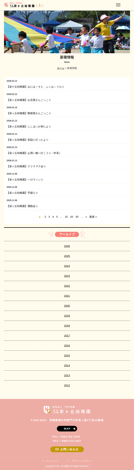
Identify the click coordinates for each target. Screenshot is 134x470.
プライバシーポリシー (81, 461)
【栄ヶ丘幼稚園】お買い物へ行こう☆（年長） (34, 152)
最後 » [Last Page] (93, 216)
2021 (67, 295)
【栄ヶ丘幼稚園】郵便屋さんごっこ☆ (29, 113)
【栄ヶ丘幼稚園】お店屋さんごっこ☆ (29, 99)
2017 (67, 335)
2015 (67, 355)
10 (66, 216)
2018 (67, 325)
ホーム (60, 68)
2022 (67, 285)
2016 (67, 345)
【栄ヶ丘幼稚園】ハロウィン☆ (25, 179)
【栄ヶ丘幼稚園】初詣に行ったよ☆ (28, 139)
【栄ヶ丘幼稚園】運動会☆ (22, 206)
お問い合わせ (67, 449)
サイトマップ (52, 461)
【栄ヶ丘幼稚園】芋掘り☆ (22, 192)
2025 (67, 255)
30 (77, 216)
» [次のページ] (86, 216)
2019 (67, 315)
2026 (67, 246)
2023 (67, 275)
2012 (67, 385)
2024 (67, 265)
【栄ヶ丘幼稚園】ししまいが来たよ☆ (29, 126)
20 (71, 216)
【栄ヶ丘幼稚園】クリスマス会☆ (26, 166)
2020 (67, 305)
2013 (67, 375)
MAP (69, 428)
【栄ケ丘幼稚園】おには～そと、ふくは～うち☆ (35, 86)
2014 (67, 365)
